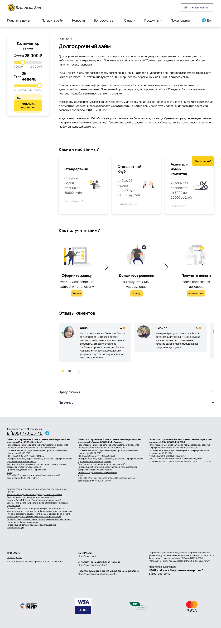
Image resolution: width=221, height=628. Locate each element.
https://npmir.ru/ (14, 557)
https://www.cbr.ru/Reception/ (92, 565)
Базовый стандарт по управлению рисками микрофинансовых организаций (37, 504)
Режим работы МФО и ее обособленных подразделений (34, 500)
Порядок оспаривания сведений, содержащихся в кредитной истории (37, 490)
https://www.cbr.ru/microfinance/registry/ (98, 573)
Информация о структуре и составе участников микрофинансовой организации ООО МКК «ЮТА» (39, 460)
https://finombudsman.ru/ (162, 566)
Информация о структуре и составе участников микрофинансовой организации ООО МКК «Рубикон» (110, 460)
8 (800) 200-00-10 (159, 573)
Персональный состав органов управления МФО (102, 464)
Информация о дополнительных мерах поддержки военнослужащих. (31, 526)
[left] (79, 371)
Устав (9, 472)
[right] (86, 371)
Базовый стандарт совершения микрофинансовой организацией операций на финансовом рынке (39, 521)
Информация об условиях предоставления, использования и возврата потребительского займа (36, 465)
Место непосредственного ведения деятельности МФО (34, 494)
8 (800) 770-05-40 (24, 433)
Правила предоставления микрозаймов (26, 469)
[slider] (22, 62)
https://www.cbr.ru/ (87, 556)
